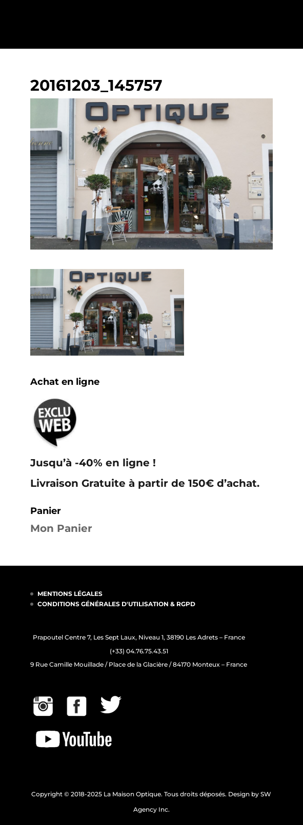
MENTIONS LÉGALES (70, 593)
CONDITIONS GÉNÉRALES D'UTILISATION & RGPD (116, 604)
